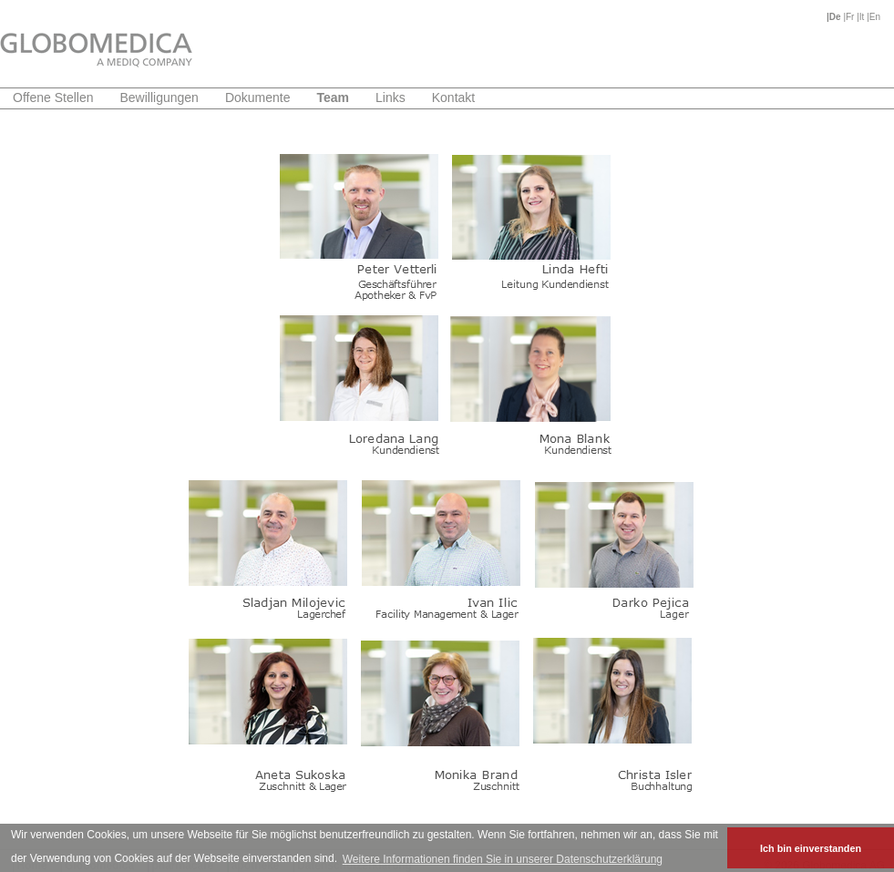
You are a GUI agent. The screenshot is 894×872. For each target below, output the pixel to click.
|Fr (850, 17)
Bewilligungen (158, 97)
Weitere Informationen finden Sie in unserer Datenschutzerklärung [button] (503, 859)
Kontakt (453, 97)
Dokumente (258, 97)
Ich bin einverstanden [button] (810, 848)
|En (873, 17)
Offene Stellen (53, 97)
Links (390, 97)
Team (332, 97)
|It (862, 17)
